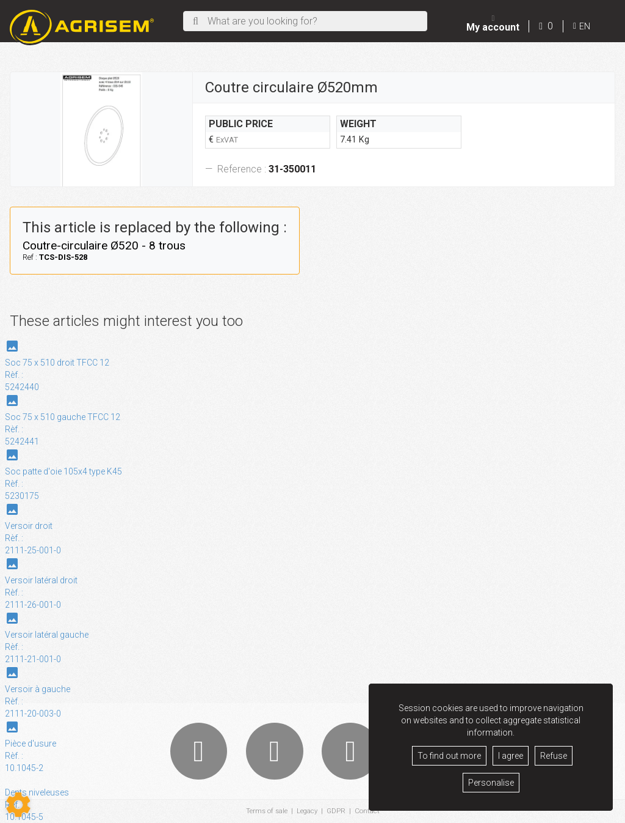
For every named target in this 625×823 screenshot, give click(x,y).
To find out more (449, 756)
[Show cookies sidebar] (18, 804)
